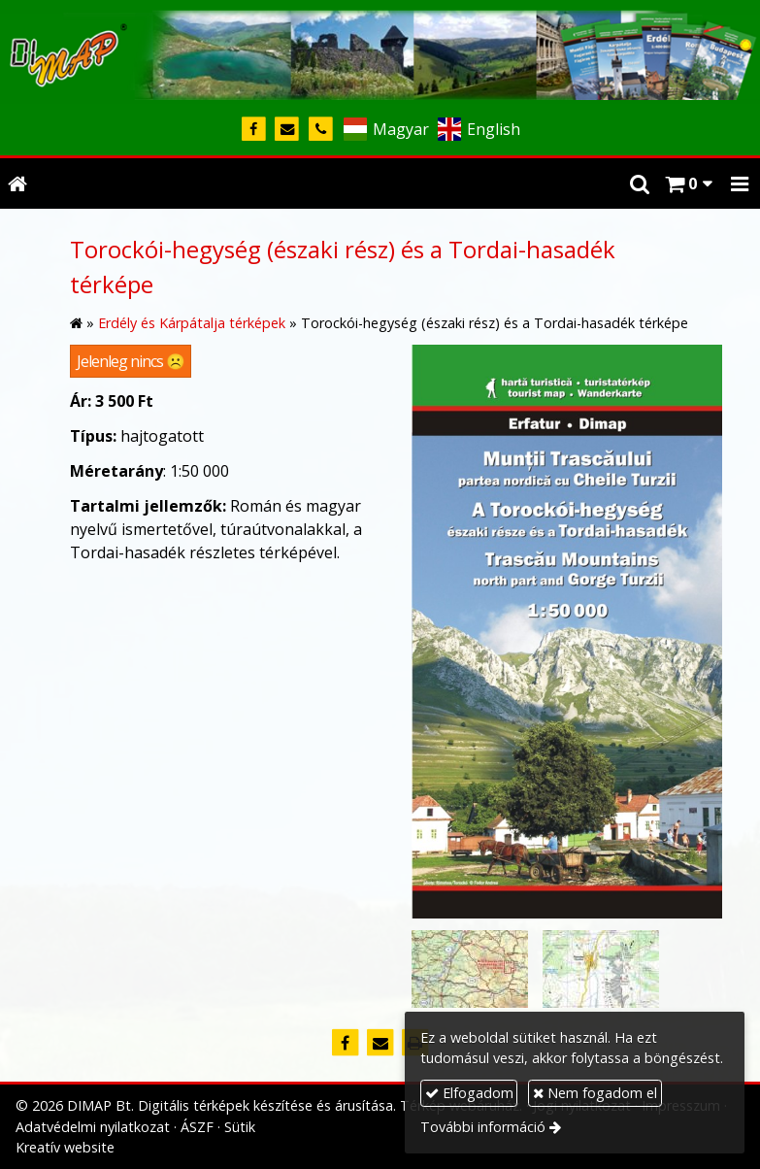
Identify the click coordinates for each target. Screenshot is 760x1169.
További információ (482, 1127)
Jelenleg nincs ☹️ (130, 361)
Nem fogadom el (595, 1093)
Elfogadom (469, 1093)
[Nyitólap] (380, 52)
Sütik (239, 1127)
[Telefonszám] (321, 130)
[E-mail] (288, 130)
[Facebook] (254, 130)
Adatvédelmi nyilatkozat (93, 1127)
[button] (739, 183)
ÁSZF (197, 1127)
